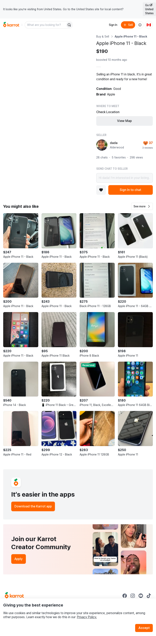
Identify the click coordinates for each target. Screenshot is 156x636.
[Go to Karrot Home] (14, 595)
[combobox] (45, 24)
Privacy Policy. (87, 617)
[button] (142, 206)
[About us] (140, 24)
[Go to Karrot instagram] (132, 595)
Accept (144, 628)
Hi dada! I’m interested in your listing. (124, 178)
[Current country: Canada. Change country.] (149, 25)
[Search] (69, 25)
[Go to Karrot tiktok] (148, 595)
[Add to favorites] (101, 190)
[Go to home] (11, 25)
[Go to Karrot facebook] (124, 595)
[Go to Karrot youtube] (140, 595)
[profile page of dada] (101, 145)
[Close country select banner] (151, 4)
